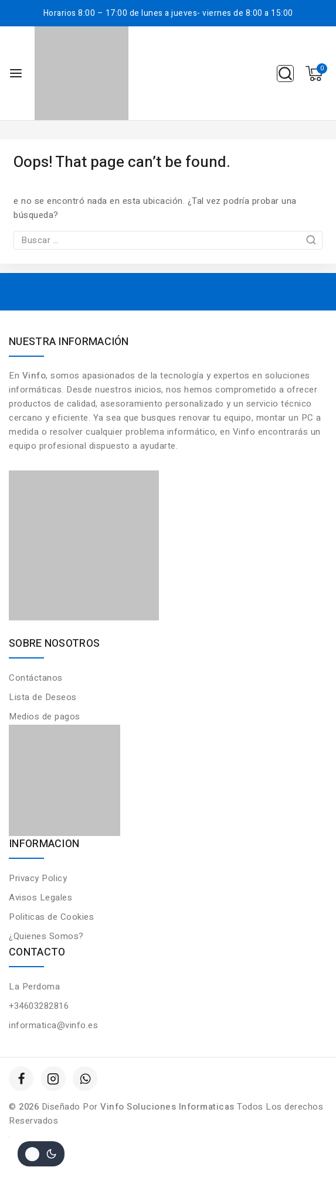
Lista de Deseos (43, 697)
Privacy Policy (38, 878)
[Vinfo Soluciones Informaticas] (81, 73)
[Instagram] (53, 1078)
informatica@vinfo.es (53, 1025)
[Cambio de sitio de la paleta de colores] (41, 1153)
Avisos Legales (40, 897)
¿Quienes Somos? (46, 936)
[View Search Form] (285, 73)
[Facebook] (21, 1078)
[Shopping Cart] (316, 73)
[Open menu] (16, 73)
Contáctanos (36, 677)
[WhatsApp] (85, 1078)
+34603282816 (39, 1005)
